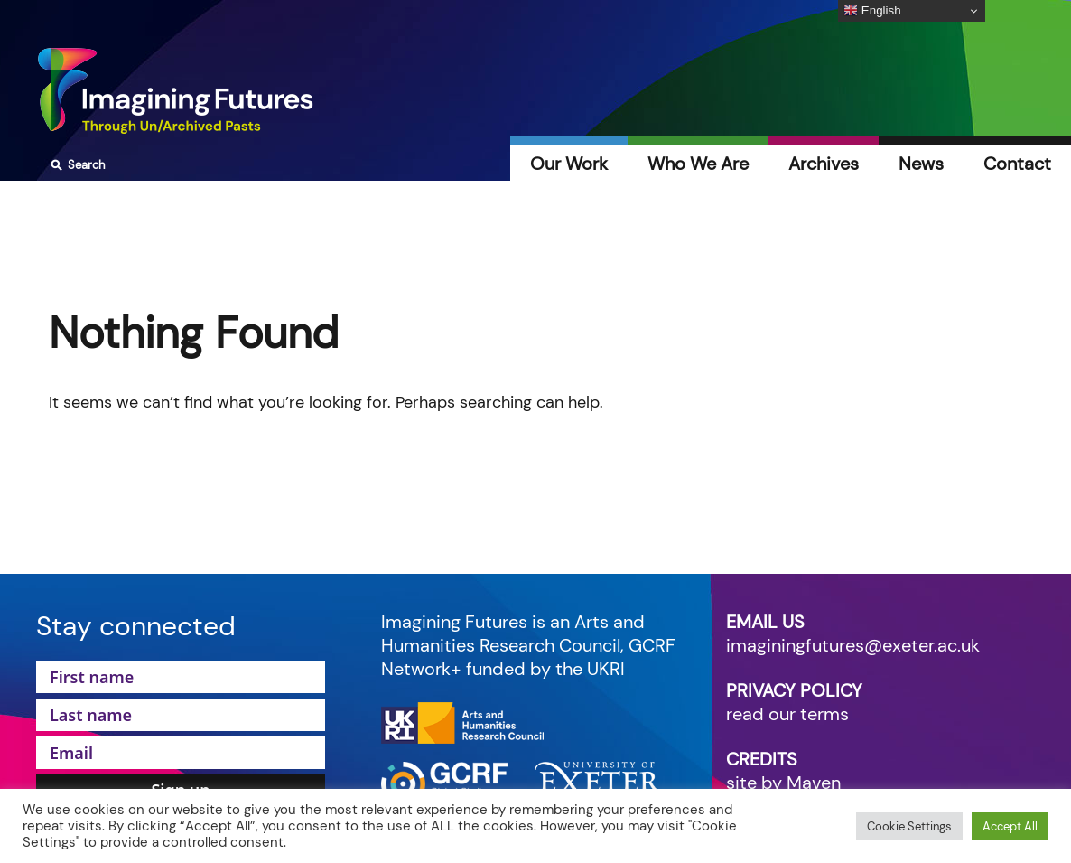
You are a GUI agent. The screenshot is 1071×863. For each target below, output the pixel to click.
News (921, 163)
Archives (823, 163)
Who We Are (698, 163)
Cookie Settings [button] (909, 826)
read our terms (787, 714)
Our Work (569, 163)
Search (75, 165)
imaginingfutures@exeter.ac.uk (853, 645)
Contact (1017, 163)
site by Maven (783, 782)
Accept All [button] (1010, 826)
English (871, 11)
